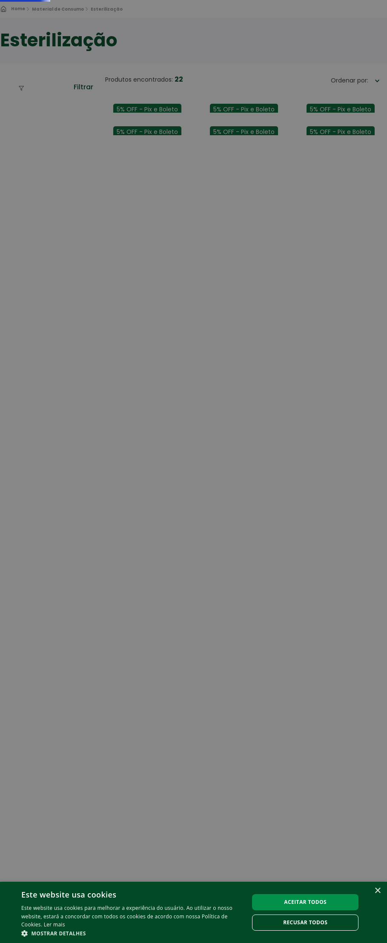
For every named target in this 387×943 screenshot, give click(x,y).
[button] (131, 933)
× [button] (377, 891)
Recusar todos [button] (305, 922)
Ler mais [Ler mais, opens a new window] (54, 924)
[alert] (193, 471)
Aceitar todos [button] (305, 902)
